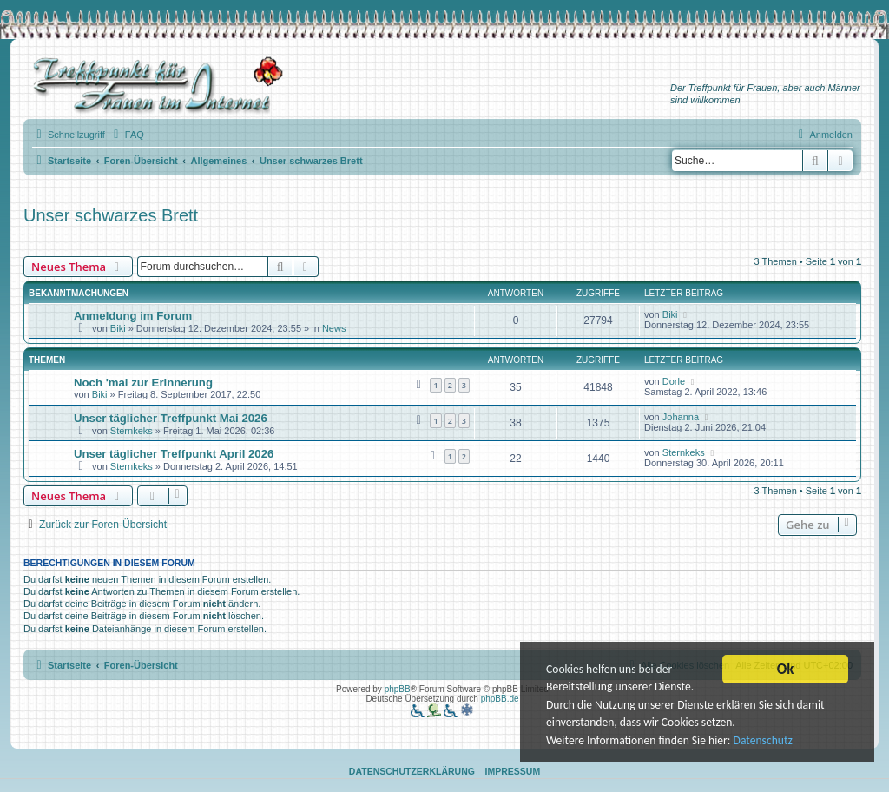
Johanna (680, 417)
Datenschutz (763, 744)
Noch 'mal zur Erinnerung (143, 382)
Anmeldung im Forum (133, 315)
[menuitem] (126, 134)
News (334, 328)
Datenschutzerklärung (412, 771)
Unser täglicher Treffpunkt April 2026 (173, 453)
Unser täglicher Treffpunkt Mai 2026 (170, 418)
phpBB (398, 689)
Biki (118, 328)
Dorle (673, 381)
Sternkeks (131, 431)
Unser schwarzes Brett (110, 215)
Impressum (513, 771)
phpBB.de (500, 698)
